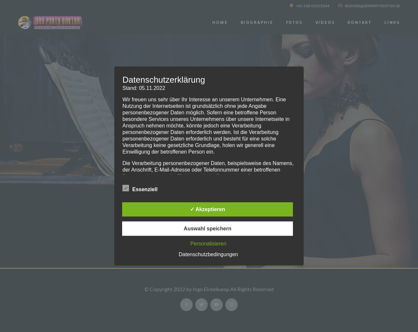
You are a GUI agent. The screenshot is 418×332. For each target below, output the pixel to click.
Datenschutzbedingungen (208, 254)
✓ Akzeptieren (207, 209)
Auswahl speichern (208, 228)
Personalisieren (208, 243)
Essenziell (139, 188)
